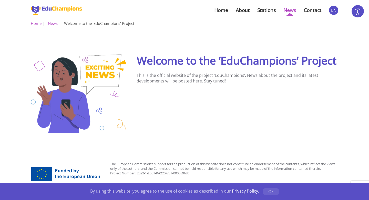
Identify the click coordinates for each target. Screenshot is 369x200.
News (289, 10)
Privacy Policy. (245, 191)
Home (221, 10)
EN (333, 10)
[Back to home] (56, 10)
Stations (266, 10)
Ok (270, 191)
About (243, 10)
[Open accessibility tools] (358, 11)
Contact (312, 10)
